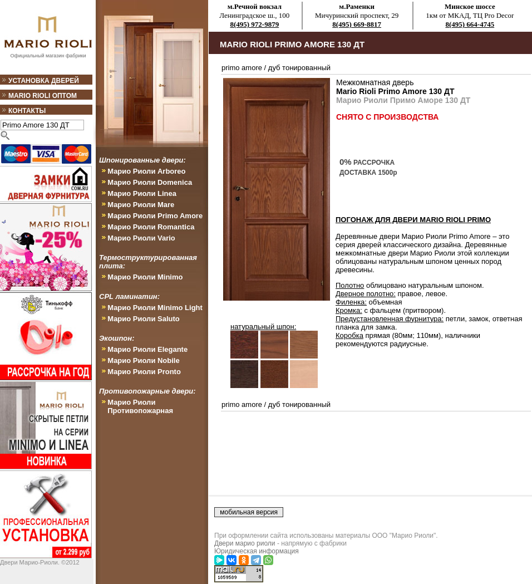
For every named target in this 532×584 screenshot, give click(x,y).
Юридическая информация (256, 551)
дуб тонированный (299, 67)
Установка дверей (43, 81)
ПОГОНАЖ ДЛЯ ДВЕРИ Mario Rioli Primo (413, 219)
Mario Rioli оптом (42, 96)
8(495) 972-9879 (254, 24)
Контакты (27, 111)
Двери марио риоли (244, 543)
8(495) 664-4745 (469, 24)
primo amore (241, 67)
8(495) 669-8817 (356, 24)
